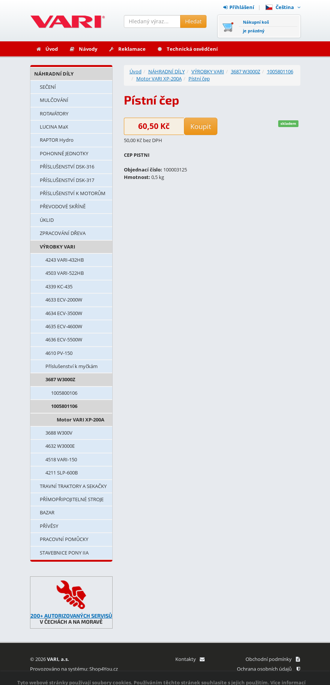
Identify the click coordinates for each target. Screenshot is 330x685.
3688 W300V (58, 432)
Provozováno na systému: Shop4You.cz (74, 668)
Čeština (282, 7)
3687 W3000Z (60, 379)
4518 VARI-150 (61, 459)
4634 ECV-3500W (63, 313)
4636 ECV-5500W (63, 339)
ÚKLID (47, 220)
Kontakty (189, 659)
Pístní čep (199, 78)
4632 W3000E (60, 446)
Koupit (200, 126)
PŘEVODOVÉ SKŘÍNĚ (63, 206)
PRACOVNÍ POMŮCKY (64, 539)
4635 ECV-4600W (63, 326)
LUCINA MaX (54, 126)
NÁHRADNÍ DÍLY (54, 73)
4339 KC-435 (58, 286)
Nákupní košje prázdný (256, 26)
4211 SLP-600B (61, 472)
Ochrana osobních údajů (268, 668)
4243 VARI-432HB (64, 259)
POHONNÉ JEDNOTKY (64, 153)
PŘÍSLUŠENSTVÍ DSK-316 (67, 166)
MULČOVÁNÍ (54, 100)
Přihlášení (238, 7)
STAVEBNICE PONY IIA (64, 552)
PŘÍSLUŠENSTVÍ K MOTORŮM (72, 193)
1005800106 (64, 392)
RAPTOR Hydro (57, 139)
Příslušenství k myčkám (71, 366)
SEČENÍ (48, 86)
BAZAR (47, 512)
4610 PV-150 (58, 353)
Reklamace (127, 48)
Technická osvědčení (187, 48)
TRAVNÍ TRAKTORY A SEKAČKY (73, 486)
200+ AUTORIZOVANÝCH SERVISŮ (71, 615)
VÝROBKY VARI (57, 246)
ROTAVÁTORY (54, 113)
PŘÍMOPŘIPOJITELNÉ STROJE (72, 499)
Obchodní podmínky (273, 659)
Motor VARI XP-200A (80, 419)
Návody (83, 48)
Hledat (193, 21)
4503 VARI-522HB (64, 273)
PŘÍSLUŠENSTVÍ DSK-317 (67, 180)
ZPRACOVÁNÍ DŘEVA (63, 233)
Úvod (47, 48)
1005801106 (64, 406)
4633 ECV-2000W (63, 299)
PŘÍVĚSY (49, 526)
